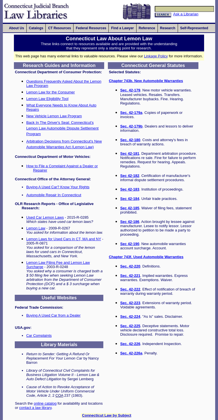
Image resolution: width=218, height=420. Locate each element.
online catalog (45, 403)
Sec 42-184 (129, 199)
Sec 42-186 (129, 222)
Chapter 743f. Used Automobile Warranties (146, 257)
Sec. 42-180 (130, 140)
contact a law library (35, 408)
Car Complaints (39, 335)
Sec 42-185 (129, 208)
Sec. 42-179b (131, 126)
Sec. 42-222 (130, 289)
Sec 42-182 (129, 176)
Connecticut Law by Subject (106, 415)
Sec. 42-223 (130, 303)
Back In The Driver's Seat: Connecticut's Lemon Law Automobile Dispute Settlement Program (62, 128)
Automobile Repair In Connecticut (53, 195)
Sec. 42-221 (130, 275)
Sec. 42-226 (130, 344)
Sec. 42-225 (130, 326)
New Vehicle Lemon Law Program (54, 116)
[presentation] (16, 28)
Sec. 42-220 (130, 266)
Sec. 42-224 (130, 316)
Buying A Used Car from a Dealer (53, 315)
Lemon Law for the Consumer (50, 92)
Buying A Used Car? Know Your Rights (57, 187)
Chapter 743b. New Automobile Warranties (146, 81)
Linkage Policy (156, 56)
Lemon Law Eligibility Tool (47, 99)
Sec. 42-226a (131, 353)
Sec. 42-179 (130, 90)
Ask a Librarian (185, 14)
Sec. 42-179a (131, 112)
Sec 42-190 (129, 244)
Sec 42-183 (129, 189)
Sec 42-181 (129, 153)
